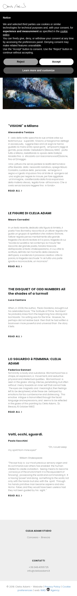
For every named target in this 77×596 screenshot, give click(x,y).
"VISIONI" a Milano (23, 125)
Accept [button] (56, 61)
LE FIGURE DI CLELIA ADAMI (29, 213)
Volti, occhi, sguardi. (25, 434)
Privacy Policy (53, 586)
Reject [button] (20, 61)
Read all (15, 191)
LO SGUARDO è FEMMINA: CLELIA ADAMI (34, 361)
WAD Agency (49, 590)
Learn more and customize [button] (38, 70)
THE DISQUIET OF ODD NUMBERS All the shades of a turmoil (36, 291)
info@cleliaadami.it (38, 571)
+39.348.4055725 (39, 567)
